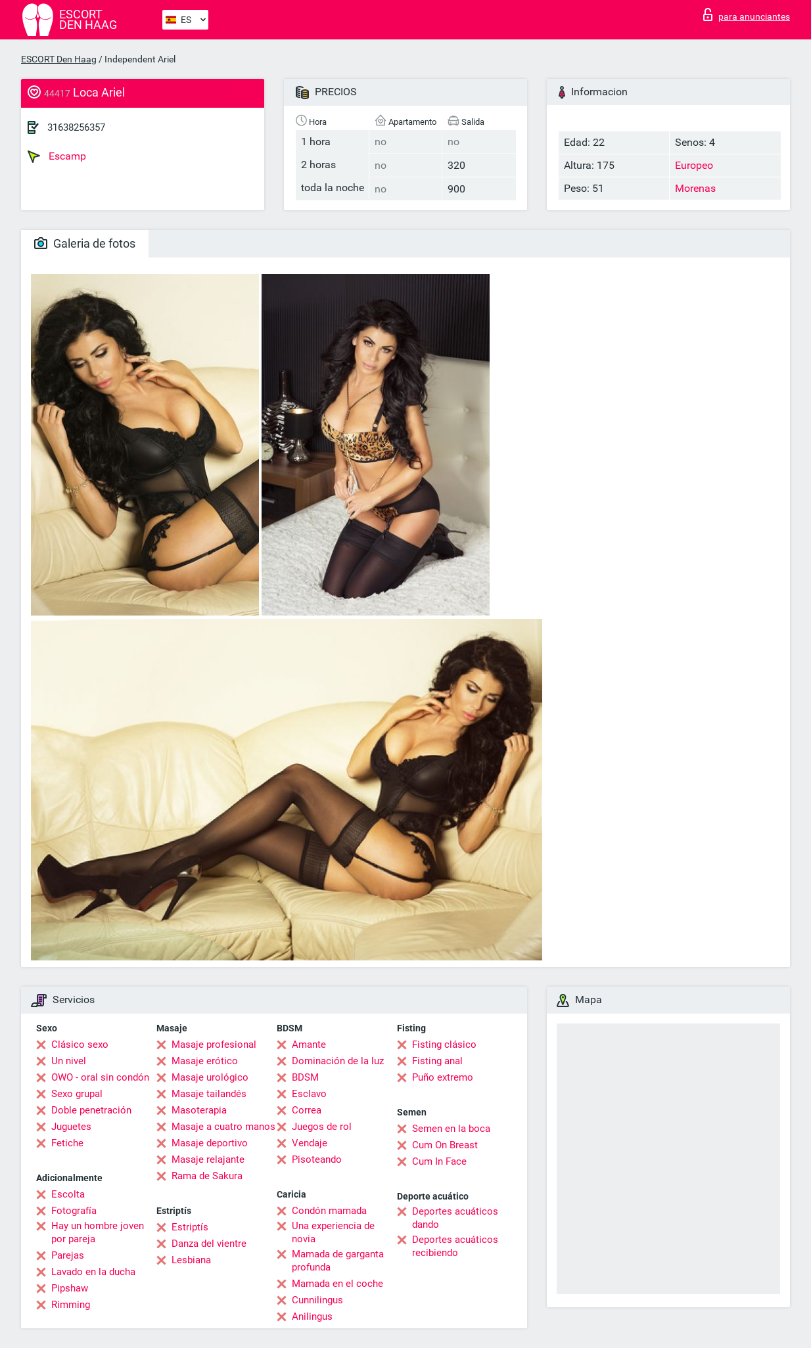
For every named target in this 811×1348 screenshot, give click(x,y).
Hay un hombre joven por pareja (97, 1232)
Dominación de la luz (338, 1061)
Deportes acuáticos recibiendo (455, 1246)
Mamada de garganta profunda (338, 1260)
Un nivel (68, 1061)
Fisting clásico (444, 1044)
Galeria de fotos (84, 243)
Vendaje (309, 1143)
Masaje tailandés (209, 1094)
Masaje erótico (205, 1061)
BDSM (305, 1077)
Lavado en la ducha (93, 1272)
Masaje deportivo (210, 1143)
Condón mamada (329, 1211)
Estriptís (190, 1227)
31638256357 (76, 127)
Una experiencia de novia (333, 1232)
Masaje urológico (210, 1077)
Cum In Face (439, 1161)
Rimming (70, 1305)
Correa (306, 1110)
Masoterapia (199, 1110)
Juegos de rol (322, 1127)
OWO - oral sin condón (100, 1077)
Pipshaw (69, 1288)
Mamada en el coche (337, 1284)
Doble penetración (91, 1110)
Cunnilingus (317, 1300)
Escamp (57, 156)
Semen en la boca (451, 1129)
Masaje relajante (208, 1159)
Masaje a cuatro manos (223, 1127)
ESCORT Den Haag (59, 59)
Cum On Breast (445, 1145)
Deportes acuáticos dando (455, 1217)
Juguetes (71, 1127)
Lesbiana (191, 1260)
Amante (309, 1044)
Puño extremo (442, 1077)
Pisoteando (317, 1159)
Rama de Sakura (207, 1176)
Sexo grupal (77, 1094)
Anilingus (312, 1316)
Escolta (68, 1194)
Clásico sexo (79, 1044)
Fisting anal (437, 1061)
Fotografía (74, 1211)
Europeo (694, 165)
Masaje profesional (214, 1044)
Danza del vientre (209, 1243)
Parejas (67, 1255)
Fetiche (67, 1143)
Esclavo (309, 1094)
